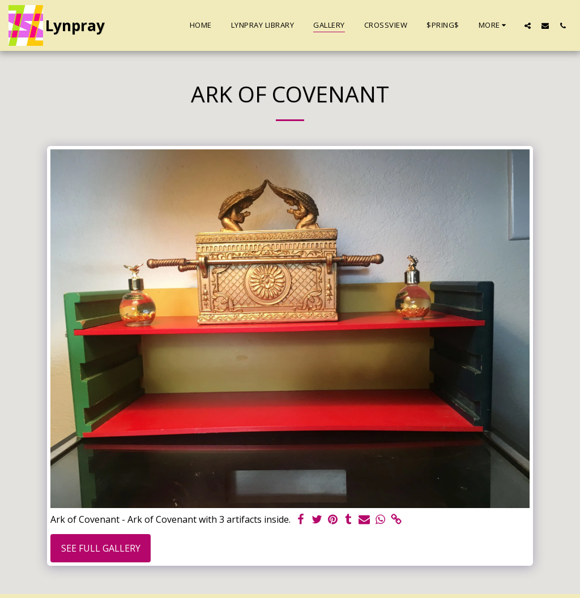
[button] (527, 25)
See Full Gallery (100, 548)
